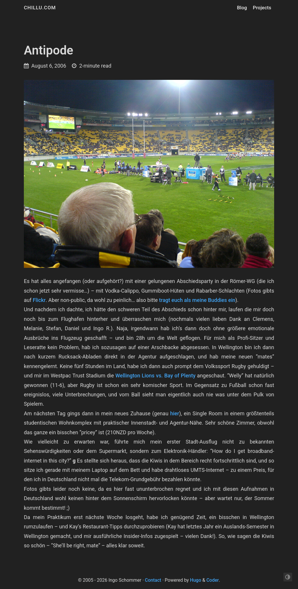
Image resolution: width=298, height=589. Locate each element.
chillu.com (40, 7)
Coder (212, 580)
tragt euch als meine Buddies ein (197, 300)
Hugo (195, 580)
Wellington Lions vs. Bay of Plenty (156, 375)
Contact (153, 580)
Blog (242, 7)
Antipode (48, 50)
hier (174, 413)
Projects (262, 7)
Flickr (39, 300)
